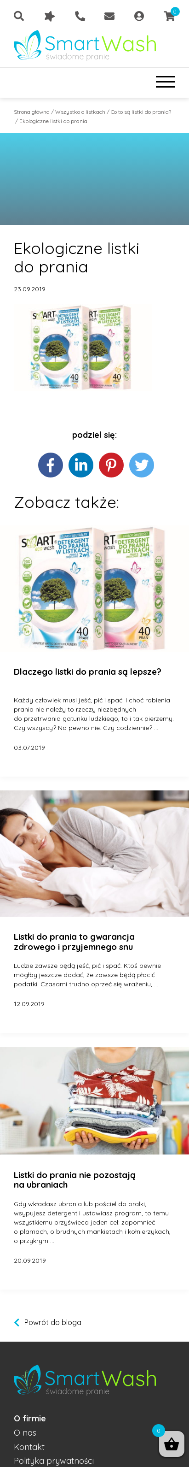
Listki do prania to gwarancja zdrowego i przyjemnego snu (74, 942)
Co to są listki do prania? (141, 111)
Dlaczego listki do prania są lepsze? (87, 672)
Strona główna (32, 111)
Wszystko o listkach (80, 111)
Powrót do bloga (52, 1322)
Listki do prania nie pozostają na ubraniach (75, 1180)
